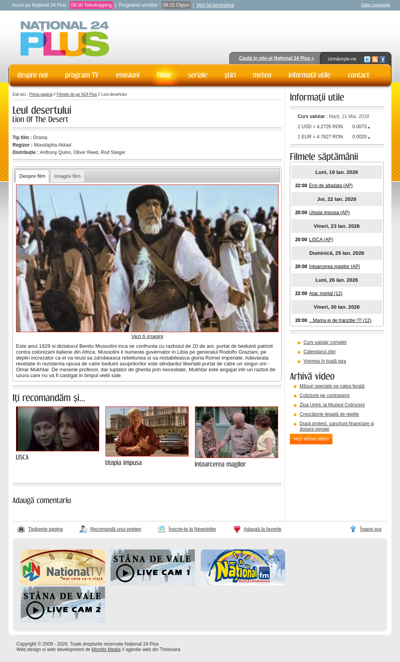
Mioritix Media (106, 649)
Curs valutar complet (325, 342)
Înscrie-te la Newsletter (192, 529)
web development (65, 649)
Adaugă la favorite (263, 529)
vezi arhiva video (311, 439)
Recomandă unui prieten (115, 529)
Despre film (32, 176)
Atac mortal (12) (325, 293)
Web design (28, 649)
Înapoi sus (371, 529)
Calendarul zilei (320, 351)
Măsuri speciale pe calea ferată (332, 386)
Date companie (375, 4)
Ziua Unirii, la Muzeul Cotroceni (332, 405)
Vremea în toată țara (325, 361)
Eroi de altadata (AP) (330, 185)
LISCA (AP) (321, 239)
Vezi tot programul (215, 5)
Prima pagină (40, 94)
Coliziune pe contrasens (325, 395)
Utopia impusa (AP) (329, 212)
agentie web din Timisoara (153, 649)
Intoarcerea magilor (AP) (334, 266)
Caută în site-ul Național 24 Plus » (276, 58)
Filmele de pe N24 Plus (77, 94)
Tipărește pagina (45, 529)
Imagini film (67, 176)
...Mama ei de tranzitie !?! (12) (340, 320)
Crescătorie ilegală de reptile (329, 414)
